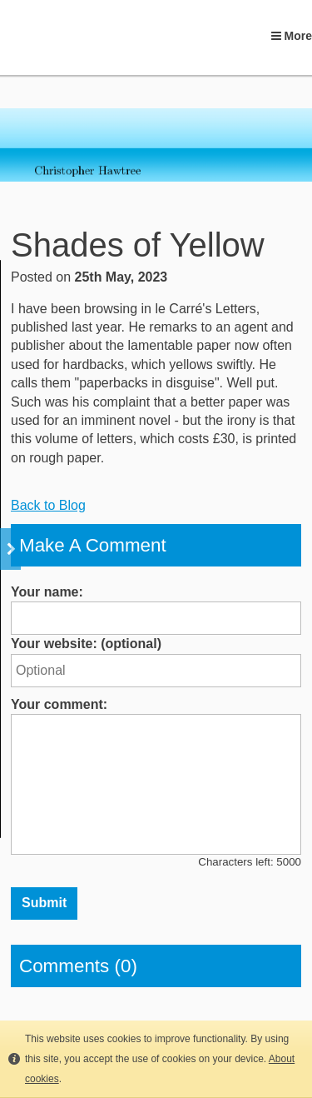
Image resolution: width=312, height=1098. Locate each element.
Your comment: (59, 704)
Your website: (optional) (86, 643)
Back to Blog (48, 505)
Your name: (47, 592)
